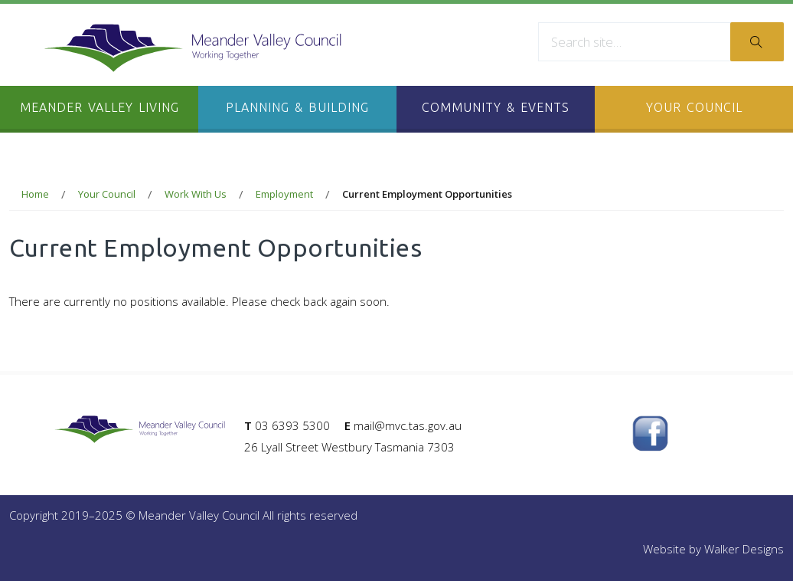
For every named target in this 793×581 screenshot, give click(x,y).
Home (35, 194)
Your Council (694, 107)
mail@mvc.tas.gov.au (408, 425)
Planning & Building (297, 107)
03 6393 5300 (292, 425)
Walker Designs (744, 548)
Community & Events (495, 107)
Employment (284, 194)
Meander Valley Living (99, 107)
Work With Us (196, 194)
